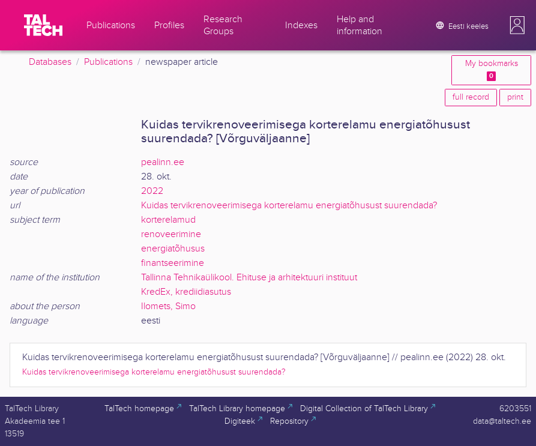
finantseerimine (172, 263)
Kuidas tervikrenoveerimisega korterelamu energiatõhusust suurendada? (289, 205)
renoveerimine (171, 234)
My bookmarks (491, 70)
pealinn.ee (162, 162)
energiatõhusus (173, 249)
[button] (517, 25)
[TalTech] (43, 25)
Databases (50, 62)
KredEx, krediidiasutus (186, 292)
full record (471, 97)
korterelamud (168, 220)
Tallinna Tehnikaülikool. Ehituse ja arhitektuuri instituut (249, 277)
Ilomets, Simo (168, 306)
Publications (108, 62)
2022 (152, 191)
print (515, 97)
